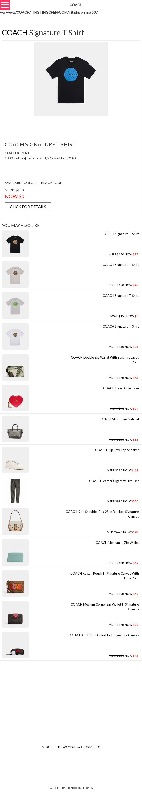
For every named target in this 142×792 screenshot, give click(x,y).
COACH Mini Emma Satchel (119, 419)
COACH (15, 32)
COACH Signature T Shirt (121, 234)
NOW (123, 254)
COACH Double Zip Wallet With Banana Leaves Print (105, 359)
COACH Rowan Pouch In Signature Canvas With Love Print (104, 575)
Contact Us (91, 747)
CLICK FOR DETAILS (28, 206)
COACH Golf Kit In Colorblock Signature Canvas (104, 635)
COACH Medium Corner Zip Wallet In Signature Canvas (105, 606)
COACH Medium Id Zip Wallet (117, 543)
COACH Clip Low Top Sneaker (117, 450)
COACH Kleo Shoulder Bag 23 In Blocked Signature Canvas (102, 514)
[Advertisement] (71, 125)
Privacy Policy (69, 747)
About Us (49, 747)
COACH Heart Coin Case (121, 388)
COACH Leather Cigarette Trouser (114, 481)
